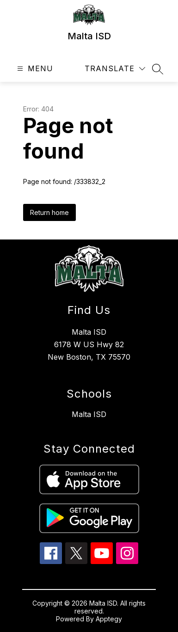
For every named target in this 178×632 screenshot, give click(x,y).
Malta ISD (89, 414)
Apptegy (109, 619)
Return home (49, 212)
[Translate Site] (114, 68)
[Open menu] (34, 68)
